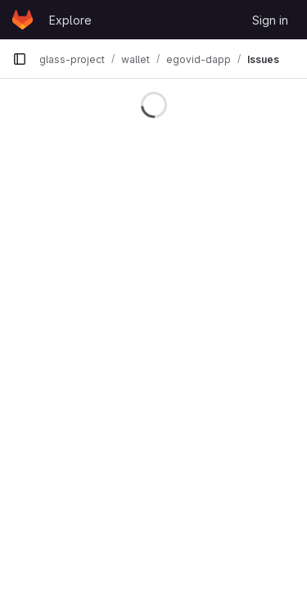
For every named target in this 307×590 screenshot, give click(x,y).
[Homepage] (22, 20)
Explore (70, 20)
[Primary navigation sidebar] (20, 59)
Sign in (270, 20)
